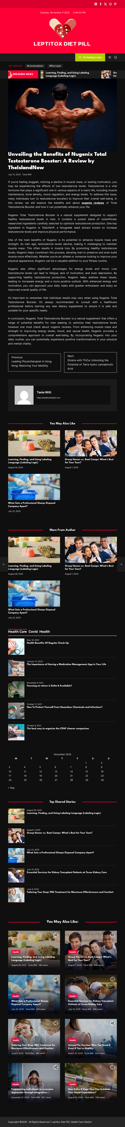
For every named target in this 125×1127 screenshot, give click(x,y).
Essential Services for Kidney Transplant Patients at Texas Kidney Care (67, 872)
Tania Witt (26, 174)
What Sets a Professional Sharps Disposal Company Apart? (60, 853)
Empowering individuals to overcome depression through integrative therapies (32, 1092)
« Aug (11, 787)
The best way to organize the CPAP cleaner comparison (58, 728)
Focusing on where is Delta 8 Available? (49, 686)
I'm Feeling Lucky (90, 57)
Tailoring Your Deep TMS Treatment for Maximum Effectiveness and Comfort (70, 892)
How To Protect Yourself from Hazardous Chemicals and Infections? (65, 707)
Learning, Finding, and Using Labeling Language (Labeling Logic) (64, 813)
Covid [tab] (33, 632)
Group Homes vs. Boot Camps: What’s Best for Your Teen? (59, 833)
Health (16, 952)
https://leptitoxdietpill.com (48, 397)
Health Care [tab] (17, 632)
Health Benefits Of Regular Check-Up (48, 643)
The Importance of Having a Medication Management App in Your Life (66, 664)
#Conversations (35, 65)
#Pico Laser (55, 65)
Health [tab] (44, 632)
